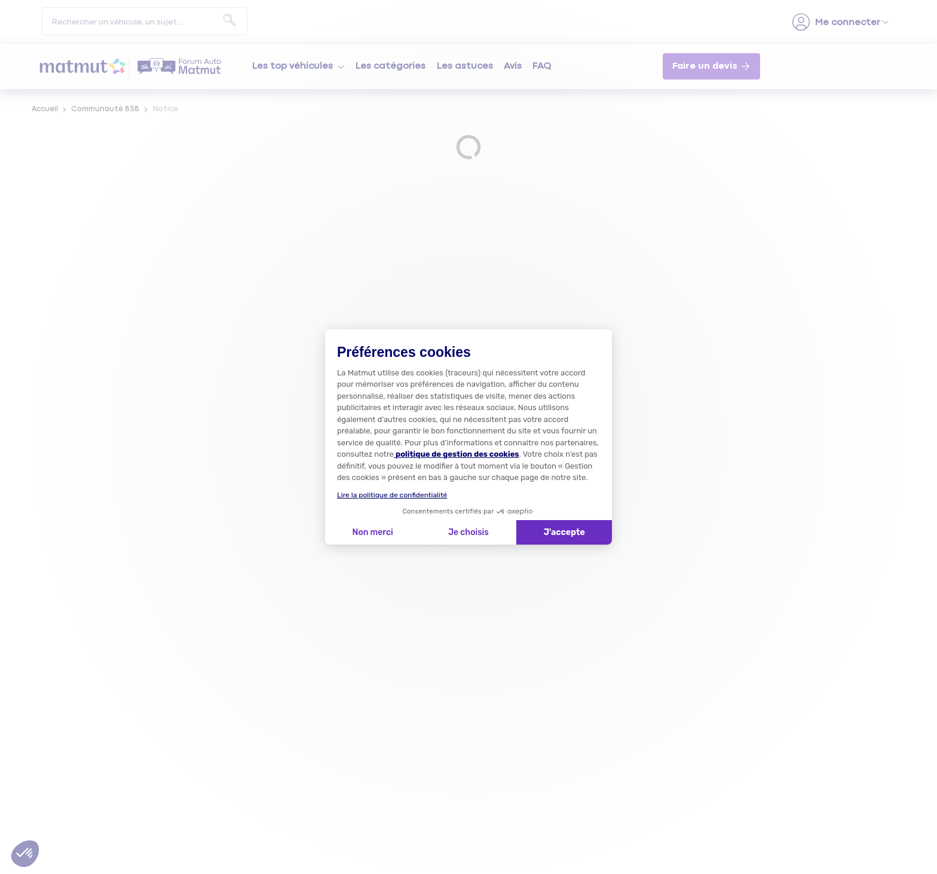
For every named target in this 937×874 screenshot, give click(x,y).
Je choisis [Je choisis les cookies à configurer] (468, 532)
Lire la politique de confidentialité (392, 495)
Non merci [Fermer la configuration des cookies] (372, 532)
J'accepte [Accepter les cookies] (564, 532)
